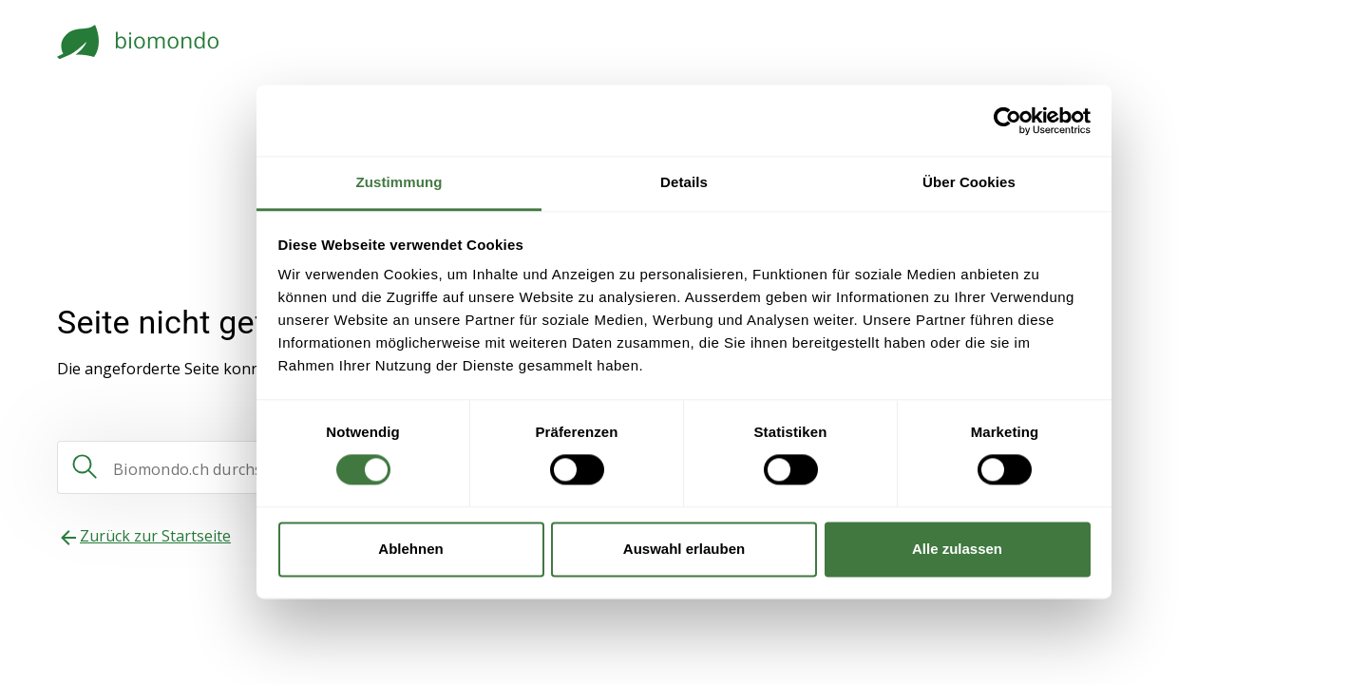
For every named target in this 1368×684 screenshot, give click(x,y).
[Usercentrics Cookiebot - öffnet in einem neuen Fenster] (1007, 120)
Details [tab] (684, 182)
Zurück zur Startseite (155, 535)
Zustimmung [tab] (399, 182)
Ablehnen (410, 549)
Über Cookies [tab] (969, 182)
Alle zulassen (957, 549)
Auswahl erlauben (684, 549)
